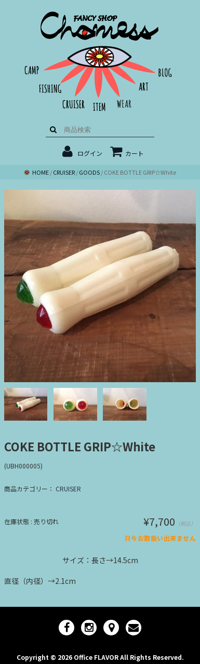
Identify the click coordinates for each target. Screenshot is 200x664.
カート (127, 153)
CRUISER (68, 488)
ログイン (89, 153)
